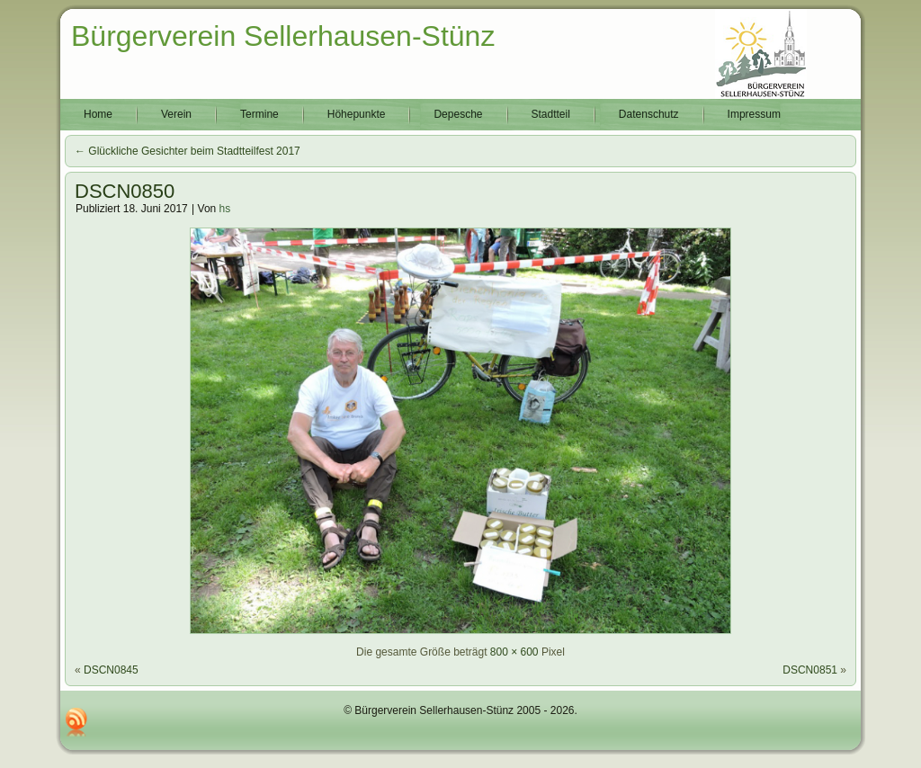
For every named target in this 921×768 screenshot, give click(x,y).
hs (225, 208)
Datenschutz (649, 114)
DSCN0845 (111, 670)
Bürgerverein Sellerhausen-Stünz (283, 36)
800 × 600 (514, 652)
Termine (259, 114)
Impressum (754, 114)
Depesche (458, 114)
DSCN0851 (809, 670)
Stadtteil (551, 114)
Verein (176, 114)
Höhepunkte (356, 114)
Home (98, 114)
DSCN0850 (124, 191)
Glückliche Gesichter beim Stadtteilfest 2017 (187, 151)
